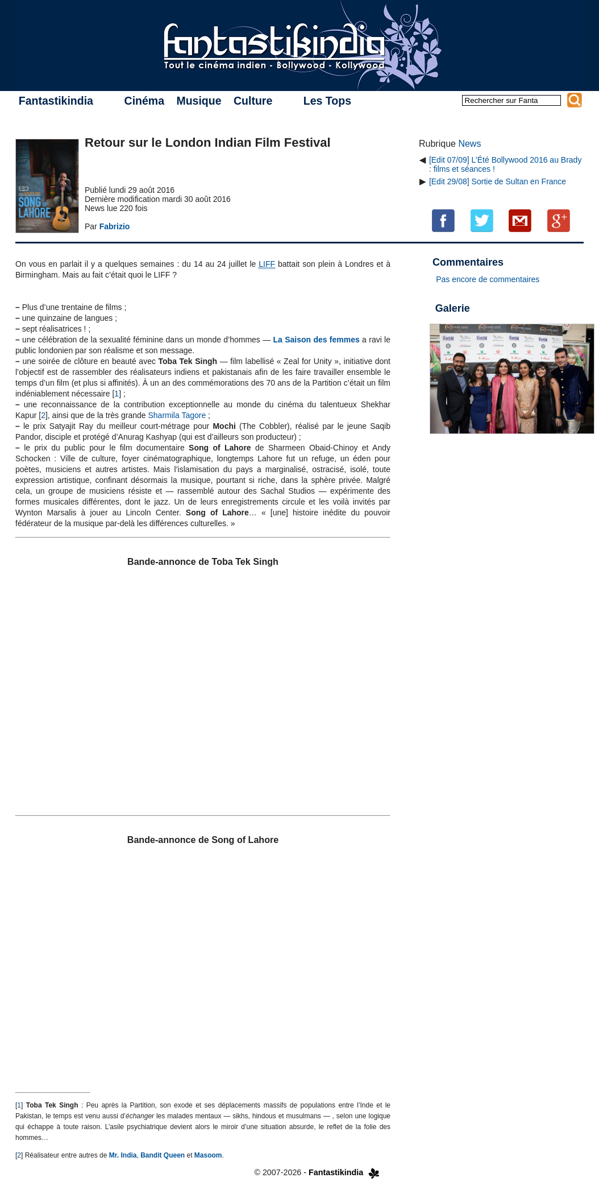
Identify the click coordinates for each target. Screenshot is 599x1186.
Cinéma (144, 100)
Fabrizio (114, 226)
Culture (253, 100)
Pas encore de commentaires (487, 279)
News (469, 143)
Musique (198, 100)
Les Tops (327, 100)
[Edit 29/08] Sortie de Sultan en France (497, 181)
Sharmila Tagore (177, 415)
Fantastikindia (56, 100)
